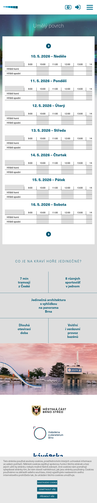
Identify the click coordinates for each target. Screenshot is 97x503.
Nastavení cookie (47, 482)
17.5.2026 (48, 46)
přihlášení (78, 7)
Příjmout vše (47, 496)
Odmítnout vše (47, 489)
